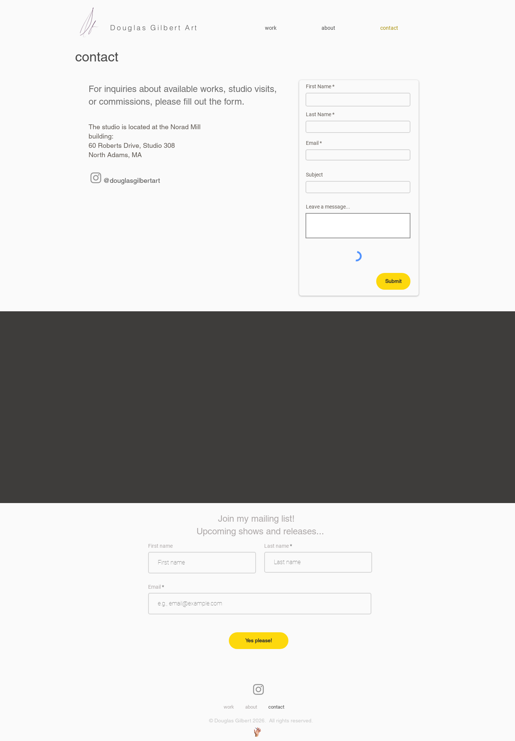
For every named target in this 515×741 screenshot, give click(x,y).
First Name (318, 86)
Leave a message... (328, 206)
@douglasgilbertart (131, 180)
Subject (314, 174)
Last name (276, 545)
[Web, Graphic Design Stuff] (257, 732)
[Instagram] (96, 178)
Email (312, 143)
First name (160, 545)
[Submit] (393, 281)
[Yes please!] (258, 640)
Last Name (318, 114)
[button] (345, 28)
